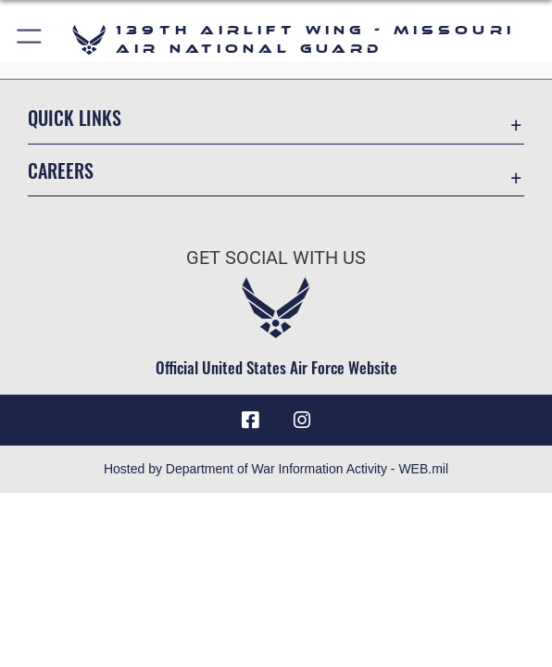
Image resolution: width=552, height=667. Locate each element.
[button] (30, 39)
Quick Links (74, 118)
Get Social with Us (276, 257)
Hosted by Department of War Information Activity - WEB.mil (276, 468)
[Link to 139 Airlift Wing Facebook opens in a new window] (250, 420)
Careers (61, 170)
